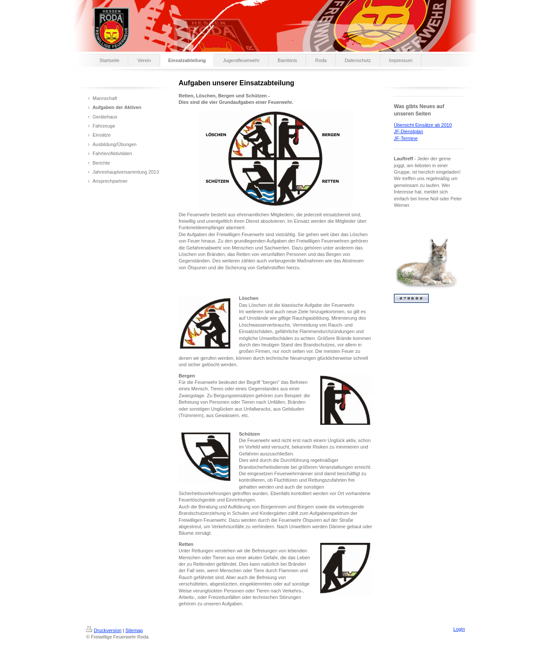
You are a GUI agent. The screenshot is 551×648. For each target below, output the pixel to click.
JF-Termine (406, 138)
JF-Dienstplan (408, 131)
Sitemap (133, 630)
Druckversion (103, 630)
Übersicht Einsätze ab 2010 (423, 125)
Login (459, 629)
